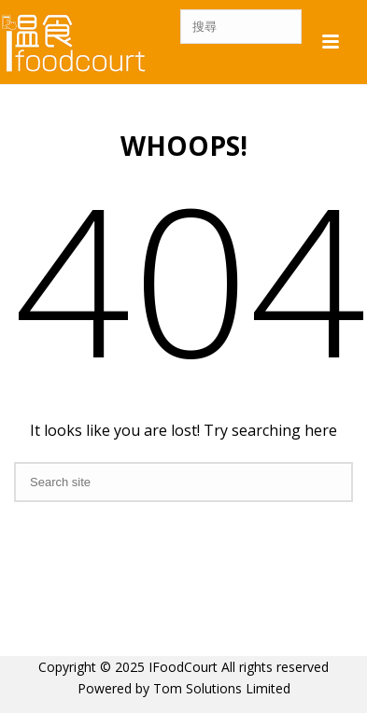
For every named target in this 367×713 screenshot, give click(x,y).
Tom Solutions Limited (221, 688)
